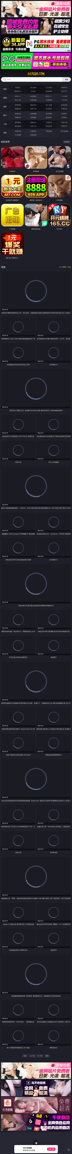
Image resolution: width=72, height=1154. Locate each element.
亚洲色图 (33, 114)
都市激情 (18, 122)
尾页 (47, 1056)
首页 (24, 1056)
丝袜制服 (33, 100)
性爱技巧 (64, 126)
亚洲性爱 (18, 105)
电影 (5, 106)
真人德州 (33, 87)
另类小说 (33, 126)
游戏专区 (64, 87)
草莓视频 (49, 131)
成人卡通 (49, 105)
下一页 (40, 1056)
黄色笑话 (49, 126)
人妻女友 (49, 122)
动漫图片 (64, 114)
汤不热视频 (64, 131)
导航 (5, 133)
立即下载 (51, 1149)
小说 (5, 124)
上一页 (32, 1056)
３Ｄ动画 (64, 96)
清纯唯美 (33, 117)
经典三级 (33, 109)
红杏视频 (18, 135)
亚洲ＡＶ (18, 96)
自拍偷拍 (33, 96)
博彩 (5, 89)
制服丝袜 (18, 109)
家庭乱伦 (33, 122)
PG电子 (17, 87)
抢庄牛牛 (64, 91)
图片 (5, 115)
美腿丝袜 (18, 117)
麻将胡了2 (17, 91)
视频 (5, 98)
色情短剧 (33, 135)
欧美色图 (49, 114)
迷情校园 (18, 126)
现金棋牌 (49, 91)
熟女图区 (49, 117)
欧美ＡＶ (49, 96)
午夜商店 (33, 131)
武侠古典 (64, 122)
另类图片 (64, 117)
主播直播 (49, 100)
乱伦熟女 (49, 109)
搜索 (66, 79)
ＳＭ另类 (64, 100)
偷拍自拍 (33, 105)
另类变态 (64, 109)
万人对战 (49, 87)
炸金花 (33, 91)
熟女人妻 (18, 100)
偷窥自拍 (18, 114)
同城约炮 (18, 131)
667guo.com (36, 74)
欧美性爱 (64, 105)
